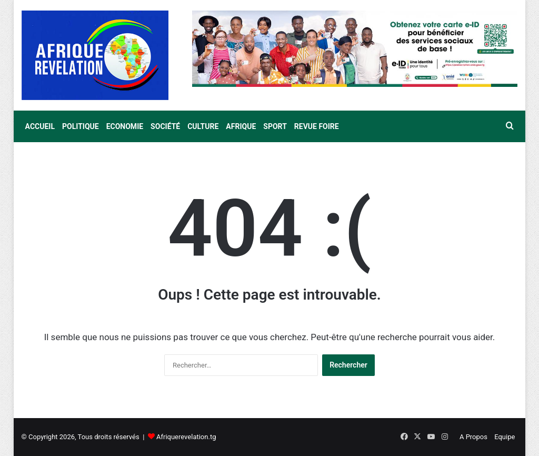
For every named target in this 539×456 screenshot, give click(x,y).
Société (165, 126)
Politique (80, 126)
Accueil (40, 126)
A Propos (473, 437)
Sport (275, 126)
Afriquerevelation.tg (186, 437)
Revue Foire (316, 126)
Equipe (504, 437)
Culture (202, 126)
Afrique (241, 126)
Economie (124, 126)
